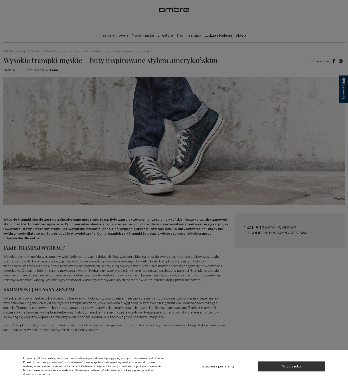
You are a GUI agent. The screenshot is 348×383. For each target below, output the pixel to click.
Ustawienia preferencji (218, 366)
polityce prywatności (149, 366)
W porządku (291, 366)
